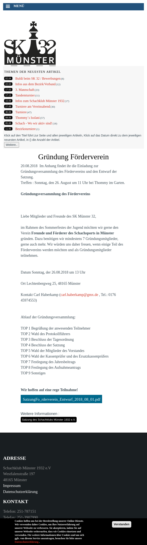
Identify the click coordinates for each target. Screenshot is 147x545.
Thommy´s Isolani (27, 117)
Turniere (21, 112)
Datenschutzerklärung (20, 491)
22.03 (8, 84)
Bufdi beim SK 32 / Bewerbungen (37, 78)
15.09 (8, 101)
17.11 (8, 95)
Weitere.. (11, 144)
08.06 (8, 117)
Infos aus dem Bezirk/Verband (35, 84)
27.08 (8, 106)
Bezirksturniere (25, 129)
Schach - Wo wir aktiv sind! (33, 123)
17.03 (8, 89)
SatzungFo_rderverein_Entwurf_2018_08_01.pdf (61, 399)
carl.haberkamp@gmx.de (79, 295)
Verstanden (121, 526)
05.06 (8, 123)
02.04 (8, 78)
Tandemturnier (25, 95)
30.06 (8, 112)
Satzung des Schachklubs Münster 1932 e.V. (48, 419)
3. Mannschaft (24, 89)
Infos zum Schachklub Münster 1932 (39, 101)
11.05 (8, 129)
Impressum (11, 485)
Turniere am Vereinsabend (32, 106)
